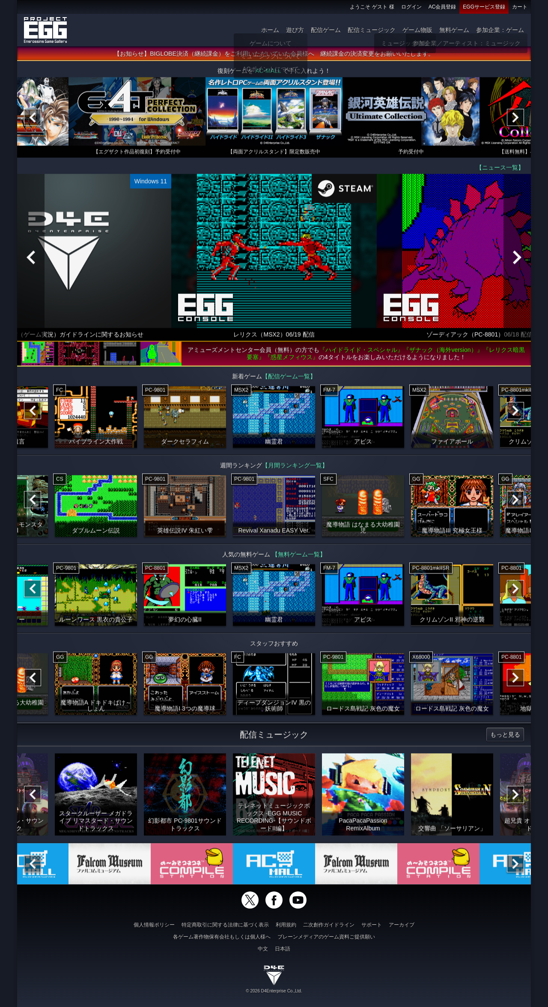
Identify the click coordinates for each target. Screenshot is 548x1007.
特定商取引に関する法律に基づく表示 (225, 924)
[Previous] (32, 120)
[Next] (515, 120)
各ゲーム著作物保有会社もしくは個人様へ (222, 936)
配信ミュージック (372, 30)
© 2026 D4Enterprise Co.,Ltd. (274, 991)
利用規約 (286, 924)
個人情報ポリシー (154, 924)
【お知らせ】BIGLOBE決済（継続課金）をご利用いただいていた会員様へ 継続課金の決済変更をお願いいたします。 (274, 56)
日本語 (282, 948)
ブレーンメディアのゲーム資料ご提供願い (326, 936)
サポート (371, 924)
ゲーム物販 (417, 30)
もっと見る (505, 737)
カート (519, 7)
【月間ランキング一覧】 (295, 468)
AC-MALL (268, 74)
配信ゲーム (326, 30)
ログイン (411, 7)
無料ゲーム (454, 30)
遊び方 (295, 30)
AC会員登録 (442, 7)
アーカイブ (401, 924)
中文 (263, 948)
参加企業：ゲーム (500, 30)
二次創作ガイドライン (328, 924)
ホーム (270, 30)
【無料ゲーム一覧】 (299, 557)
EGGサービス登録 (484, 7)
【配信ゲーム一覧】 (289, 379)
